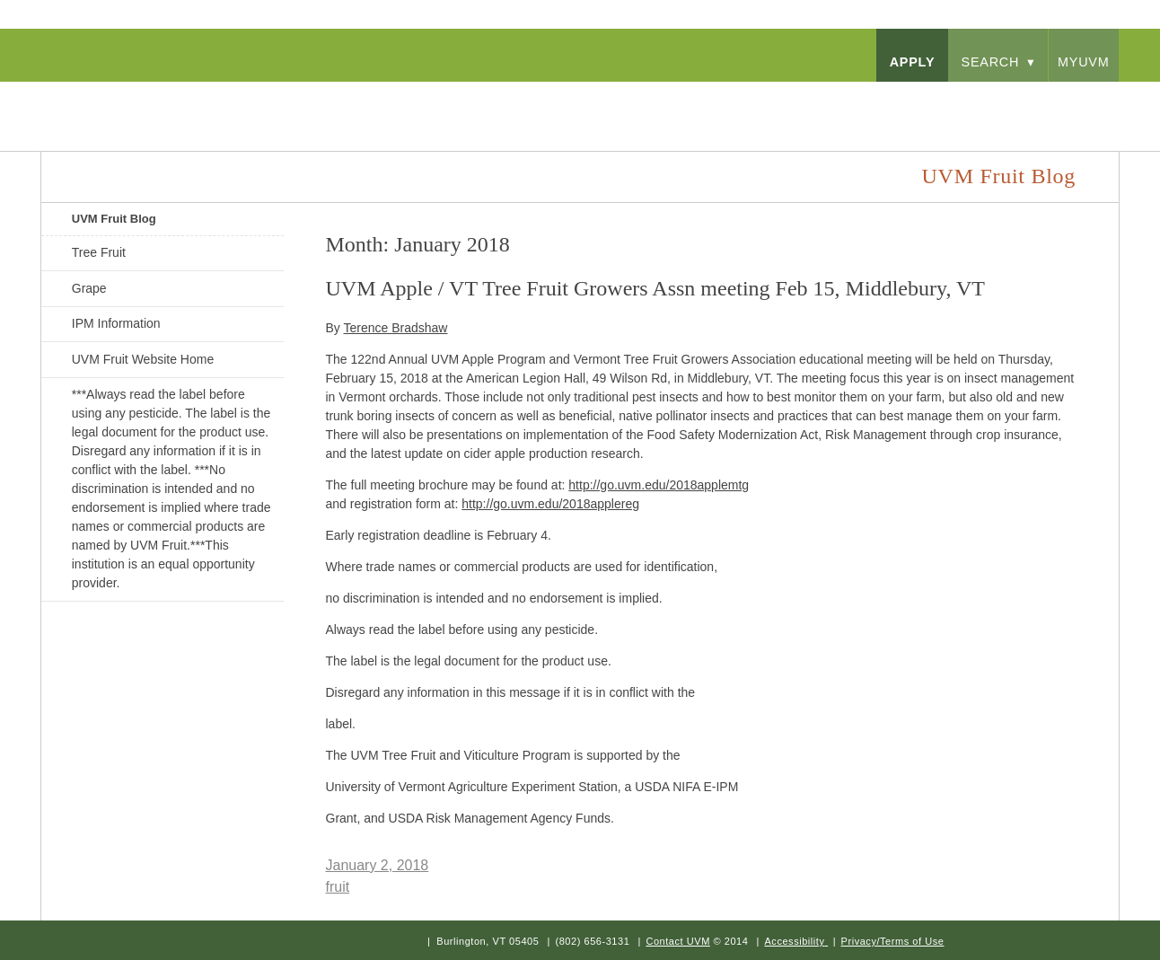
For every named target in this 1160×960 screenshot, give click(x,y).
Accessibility (794, 941)
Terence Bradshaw (395, 328)
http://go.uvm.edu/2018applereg (550, 504)
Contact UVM (677, 941)
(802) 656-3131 (592, 941)
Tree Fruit (99, 252)
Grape (89, 288)
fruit (338, 886)
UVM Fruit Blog (114, 218)
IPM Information (116, 323)
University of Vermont (217, 98)
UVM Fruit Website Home (143, 359)
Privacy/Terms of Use (893, 941)
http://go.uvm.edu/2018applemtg (658, 485)
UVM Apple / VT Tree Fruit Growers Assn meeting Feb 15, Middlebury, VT (655, 288)
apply (913, 62)
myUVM (1084, 62)
